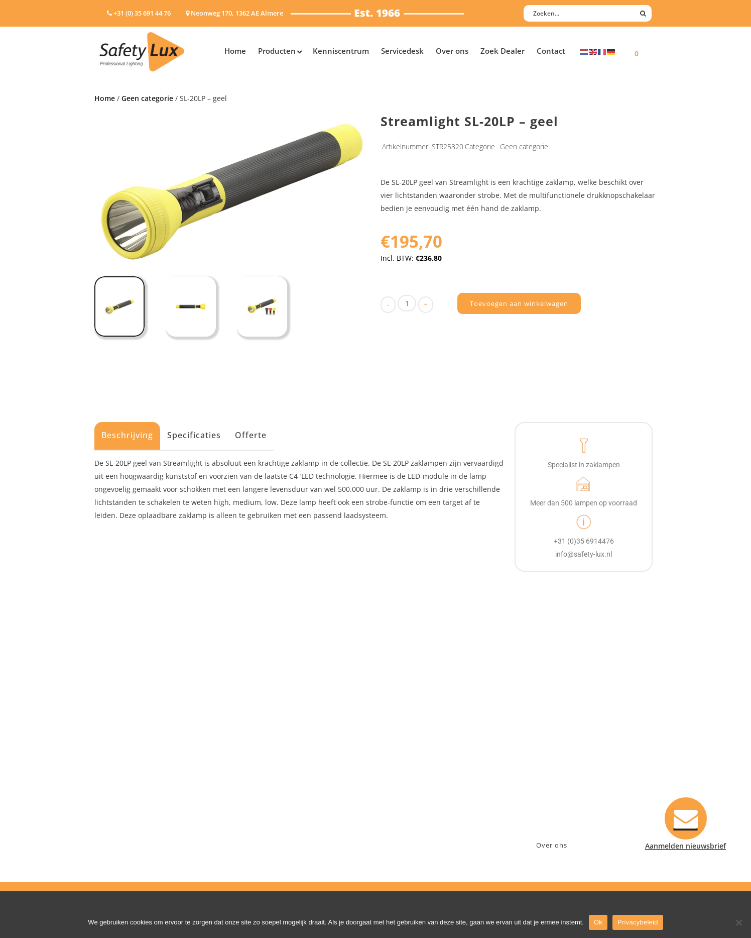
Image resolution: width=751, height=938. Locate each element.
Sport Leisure (270, 793)
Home (104, 98)
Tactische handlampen (138, 793)
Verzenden (404, 767)
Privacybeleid (637, 922)
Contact (399, 741)
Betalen (399, 754)
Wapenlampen (124, 806)
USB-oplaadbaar (127, 819)
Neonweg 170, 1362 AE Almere (575, 741)
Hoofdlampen (123, 741)
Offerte (251, 435)
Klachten (401, 780)
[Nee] (738, 922)
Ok (598, 922)
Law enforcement (277, 741)
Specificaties (194, 435)
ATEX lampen (121, 754)
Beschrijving (127, 435)
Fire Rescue (266, 767)
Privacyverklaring (415, 819)
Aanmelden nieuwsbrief (426, 728)
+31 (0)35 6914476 (554, 754)
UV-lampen (118, 833)
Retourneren (407, 793)
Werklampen (121, 767)
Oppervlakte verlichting (139, 780)
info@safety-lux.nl (555, 767)
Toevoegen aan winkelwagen (519, 303)
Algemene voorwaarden (426, 806)
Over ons (551, 845)
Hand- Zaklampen (129, 728)
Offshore (262, 754)
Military (260, 780)
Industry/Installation (282, 728)
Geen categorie (147, 98)
